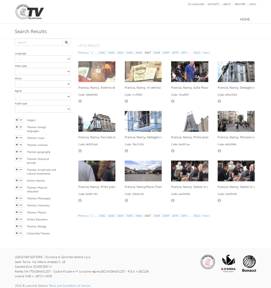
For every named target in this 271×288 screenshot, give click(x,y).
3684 (120, 52)
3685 (129, 52)
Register (240, 4)
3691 (184, 52)
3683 (111, 52)
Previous (83, 52)
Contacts (214, 4)
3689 (166, 52)
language (197, 4)
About (227, 4)
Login (252, 4)
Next (206, 52)
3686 (138, 52)
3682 (102, 52)
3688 (156, 52)
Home (245, 19)
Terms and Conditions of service (69, 285)
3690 (175, 52)
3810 (197, 52)
